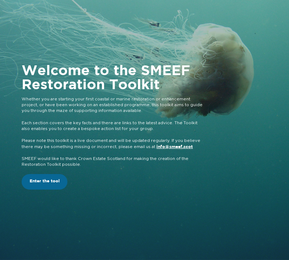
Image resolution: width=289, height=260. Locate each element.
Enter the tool (45, 181)
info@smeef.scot (174, 147)
